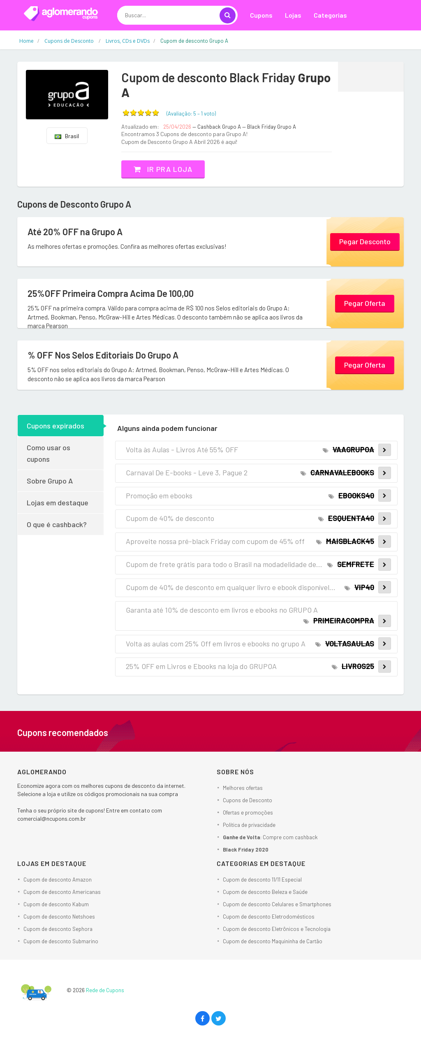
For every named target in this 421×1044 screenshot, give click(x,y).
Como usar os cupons (48, 453)
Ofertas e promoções (248, 812)
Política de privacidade (249, 825)
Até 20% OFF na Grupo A (75, 231)
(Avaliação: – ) (191, 113)
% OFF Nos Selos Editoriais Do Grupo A (103, 355)
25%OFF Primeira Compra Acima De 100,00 (111, 293)
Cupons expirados (55, 425)
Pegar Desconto (365, 241)
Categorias (330, 15)
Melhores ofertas (243, 788)
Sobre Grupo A (50, 480)
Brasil (67, 135)
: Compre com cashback (270, 837)
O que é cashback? (57, 524)
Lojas (293, 15)
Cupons (261, 15)
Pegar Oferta (364, 303)
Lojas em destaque (57, 502)
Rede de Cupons (105, 990)
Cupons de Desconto (247, 800)
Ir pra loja (163, 169)
